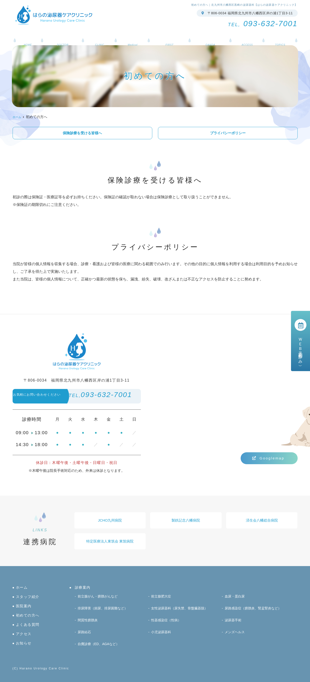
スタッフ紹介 (71, 34)
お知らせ (268, 34)
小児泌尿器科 (161, 633)
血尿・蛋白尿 (235, 602)
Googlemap (268, 458)
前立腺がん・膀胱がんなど (99, 602)
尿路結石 (85, 633)
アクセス (238, 34)
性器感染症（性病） (167, 623)
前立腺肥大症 (161, 602)
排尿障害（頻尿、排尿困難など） (104, 612)
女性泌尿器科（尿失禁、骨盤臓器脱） (181, 612)
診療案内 (134, 34)
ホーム (39, 34)
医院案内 (104, 34)
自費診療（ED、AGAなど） (100, 644)
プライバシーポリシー (228, 133)
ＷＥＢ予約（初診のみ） (300, 341)
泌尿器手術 (234, 623)
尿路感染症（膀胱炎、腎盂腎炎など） (255, 612)
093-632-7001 (78, 397)
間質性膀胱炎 (88, 623)
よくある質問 (205, 34)
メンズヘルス (235, 633)
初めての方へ (167, 34)
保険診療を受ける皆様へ (82, 133)
